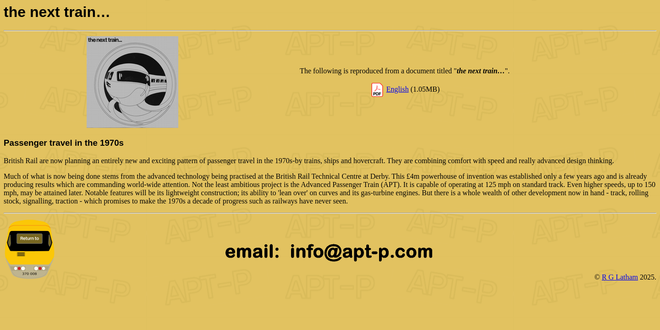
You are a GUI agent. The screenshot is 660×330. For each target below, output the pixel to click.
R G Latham (620, 277)
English (397, 89)
